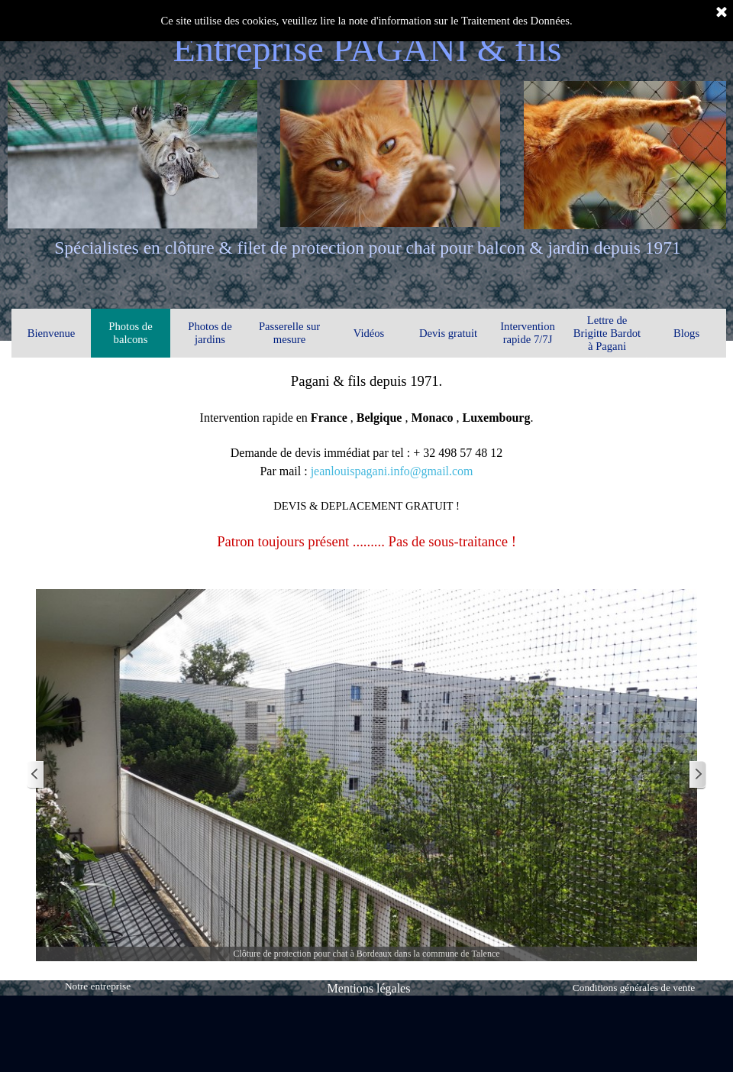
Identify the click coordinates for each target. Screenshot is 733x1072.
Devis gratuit (448, 333)
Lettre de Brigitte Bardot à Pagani (607, 333)
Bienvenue (51, 333)
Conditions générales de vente (634, 987)
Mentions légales (369, 988)
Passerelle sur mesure (289, 332)
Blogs (686, 333)
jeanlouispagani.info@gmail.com (392, 471)
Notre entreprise (98, 986)
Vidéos (369, 333)
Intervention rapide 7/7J (527, 332)
